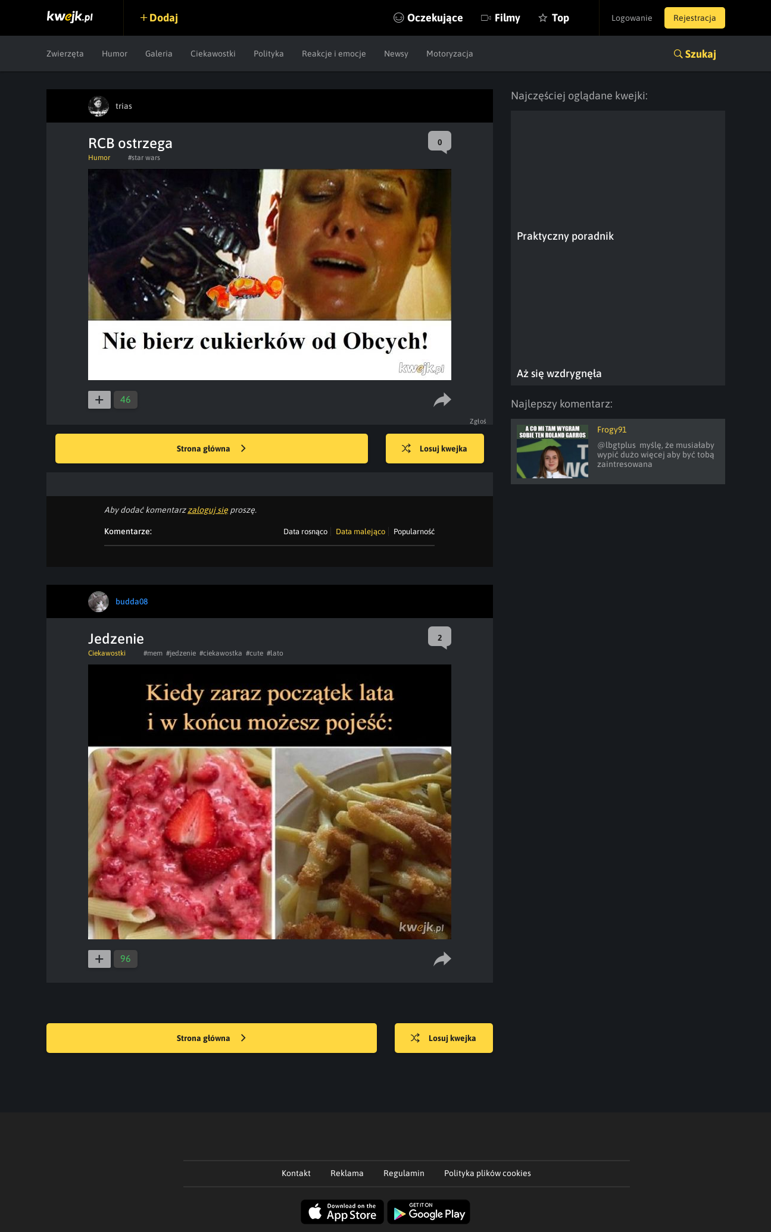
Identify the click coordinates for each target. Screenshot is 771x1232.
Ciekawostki (213, 53)
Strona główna (211, 449)
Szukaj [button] (700, 54)
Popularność (414, 531)
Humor (114, 53)
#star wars (144, 157)
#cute (254, 653)
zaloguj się (208, 510)
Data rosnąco (305, 531)
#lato (275, 653)
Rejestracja (694, 18)
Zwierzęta (65, 53)
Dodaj (163, 17)
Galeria (159, 53)
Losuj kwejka (434, 449)
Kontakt (296, 1173)
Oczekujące (435, 17)
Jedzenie (116, 639)
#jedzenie (181, 653)
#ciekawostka (220, 653)
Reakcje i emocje (334, 53)
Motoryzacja (449, 53)
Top (560, 17)
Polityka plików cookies (487, 1173)
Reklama (347, 1173)
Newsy (396, 53)
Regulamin (403, 1173)
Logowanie (632, 18)
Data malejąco (360, 531)
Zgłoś (478, 421)
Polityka (269, 53)
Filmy (507, 17)
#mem (153, 653)
